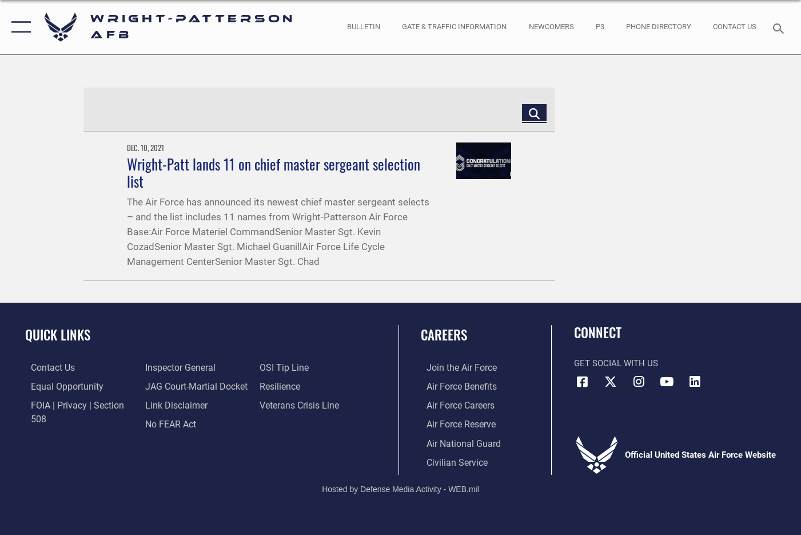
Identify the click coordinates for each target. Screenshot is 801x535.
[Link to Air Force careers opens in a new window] (454, 404)
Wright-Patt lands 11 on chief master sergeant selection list (273, 172)
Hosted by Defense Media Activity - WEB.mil (400, 487)
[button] (18, 27)
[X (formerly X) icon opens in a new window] (610, 381)
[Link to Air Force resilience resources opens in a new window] (281, 367)
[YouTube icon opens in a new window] (666, 381)
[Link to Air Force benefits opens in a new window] (455, 386)
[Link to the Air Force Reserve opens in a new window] (454, 423)
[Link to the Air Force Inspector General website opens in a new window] (59, 423)
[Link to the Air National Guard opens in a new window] (456, 442)
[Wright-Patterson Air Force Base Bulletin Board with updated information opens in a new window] (364, 27)
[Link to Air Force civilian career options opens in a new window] (450, 460)
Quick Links (57, 334)
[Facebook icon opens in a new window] (582, 381)
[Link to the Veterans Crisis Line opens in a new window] (299, 386)
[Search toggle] (780, 27)
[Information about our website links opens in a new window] (172, 386)
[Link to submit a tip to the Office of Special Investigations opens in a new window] (166, 423)
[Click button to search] (534, 113)
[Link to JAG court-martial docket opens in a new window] (192, 367)
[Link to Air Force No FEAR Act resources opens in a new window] (168, 404)
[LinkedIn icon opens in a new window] (694, 381)
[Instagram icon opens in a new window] (638, 381)
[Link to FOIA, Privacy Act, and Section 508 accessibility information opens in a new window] (77, 404)
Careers (444, 334)
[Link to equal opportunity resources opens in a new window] (59, 386)
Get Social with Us (616, 363)
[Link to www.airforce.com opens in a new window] (455, 367)
